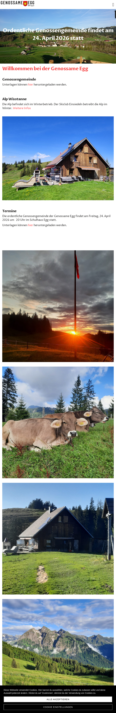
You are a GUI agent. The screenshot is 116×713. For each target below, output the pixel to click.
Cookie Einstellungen (58, 707)
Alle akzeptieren (58, 699)
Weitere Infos (22, 108)
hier (30, 85)
